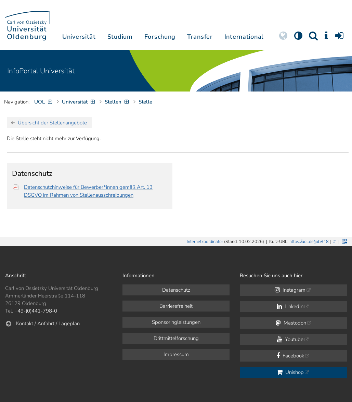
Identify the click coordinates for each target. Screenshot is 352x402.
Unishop (290, 372)
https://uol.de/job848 (309, 242)
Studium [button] (120, 37)
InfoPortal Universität (41, 71)
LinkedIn (290, 306)
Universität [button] (79, 37)
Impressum (176, 354)
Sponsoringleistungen (176, 322)
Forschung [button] (160, 37)
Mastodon (291, 322)
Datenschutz (176, 290)
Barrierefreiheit (176, 306)
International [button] (244, 37)
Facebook (290, 355)
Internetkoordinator (205, 242)
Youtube (290, 339)
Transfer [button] (200, 37)
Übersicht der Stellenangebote (52, 122)
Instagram (290, 290)
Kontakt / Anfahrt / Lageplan (48, 323)
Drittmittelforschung (176, 338)
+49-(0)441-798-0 (35, 310)
